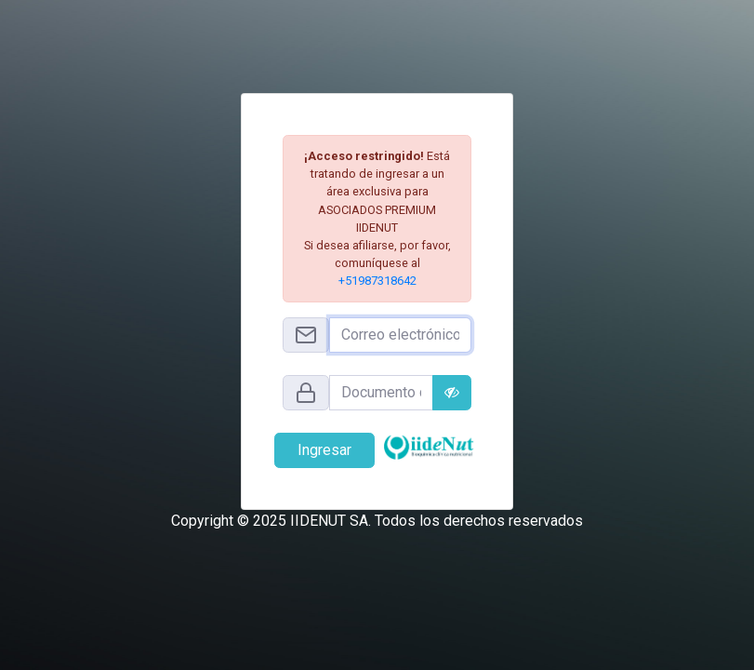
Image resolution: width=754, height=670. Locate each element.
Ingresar (324, 450)
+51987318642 (377, 281)
